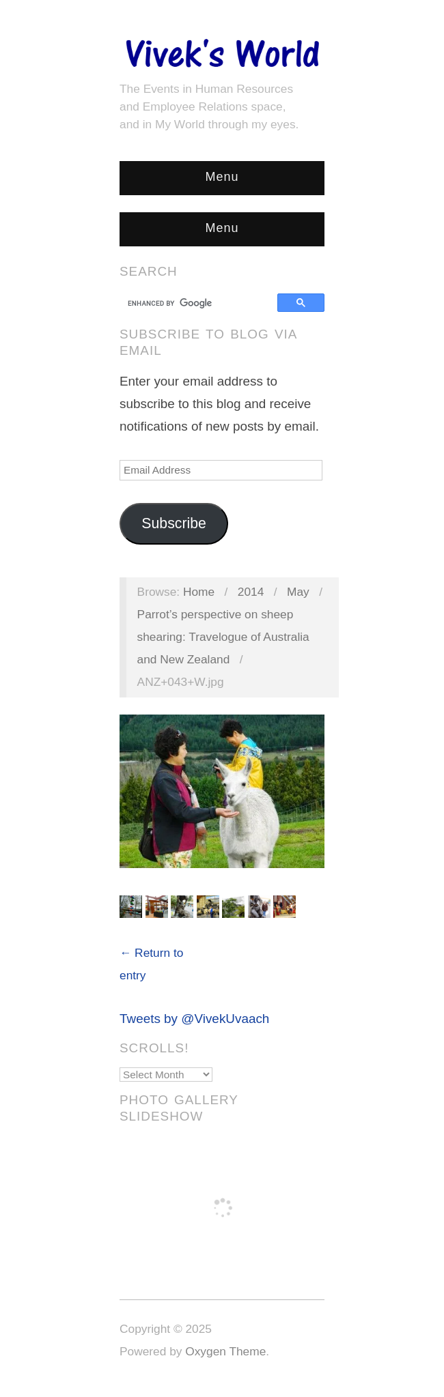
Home (198, 592)
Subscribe (173, 523)
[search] (200, 303)
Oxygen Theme (225, 1351)
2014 (251, 592)
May (298, 592)
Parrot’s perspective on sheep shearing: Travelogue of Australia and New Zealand (223, 636)
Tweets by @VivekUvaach (194, 1018)
